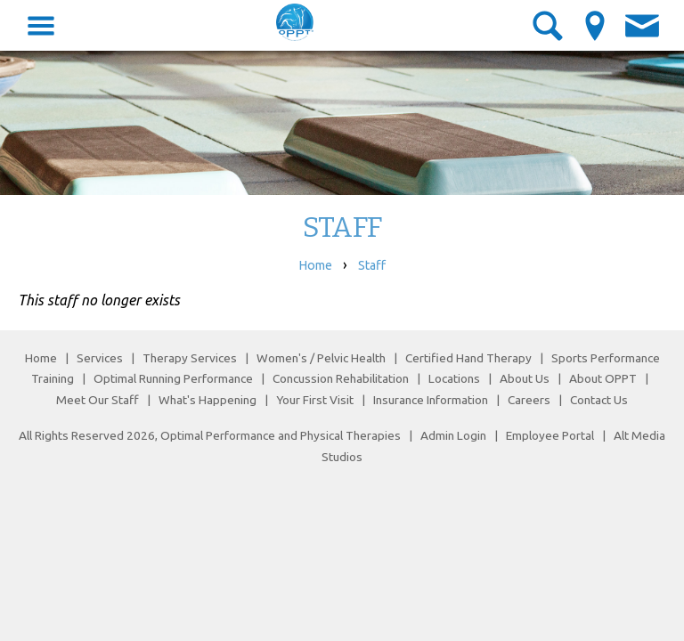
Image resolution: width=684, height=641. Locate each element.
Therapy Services (189, 358)
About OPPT (603, 378)
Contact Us (599, 400)
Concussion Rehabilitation (341, 378)
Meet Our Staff (97, 400)
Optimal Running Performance (173, 378)
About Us (525, 378)
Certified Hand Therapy (468, 358)
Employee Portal (550, 435)
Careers (529, 400)
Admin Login (453, 435)
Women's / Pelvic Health (322, 358)
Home (315, 265)
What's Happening (207, 400)
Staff (372, 265)
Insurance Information (430, 400)
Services (100, 358)
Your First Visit (315, 400)
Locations (454, 378)
